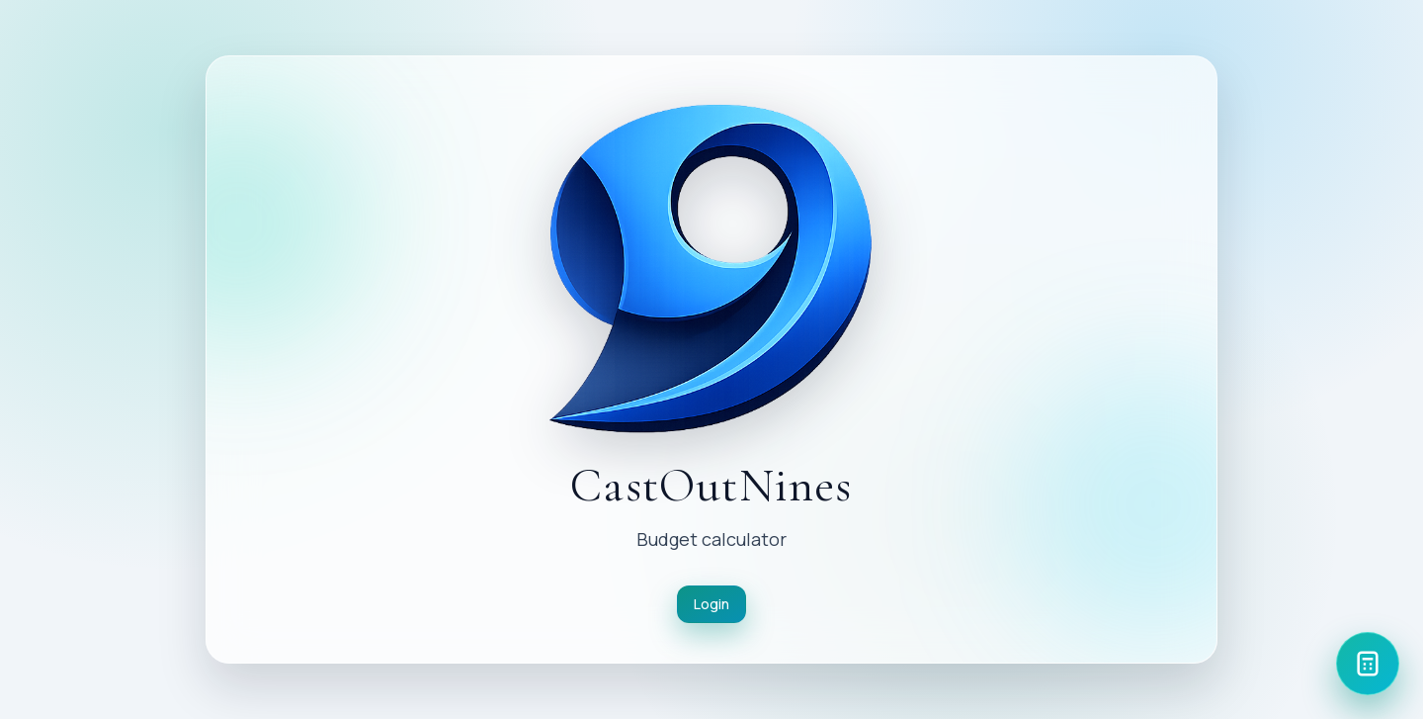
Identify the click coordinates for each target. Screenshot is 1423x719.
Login (711, 603)
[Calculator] (1367, 663)
